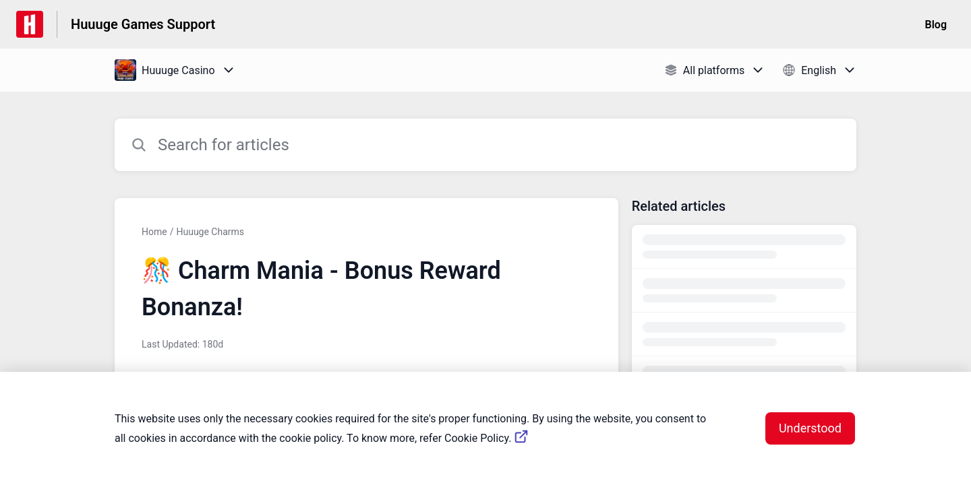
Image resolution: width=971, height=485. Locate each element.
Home (154, 231)
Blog (936, 24)
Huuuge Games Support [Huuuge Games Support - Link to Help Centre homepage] (143, 24)
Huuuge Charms (210, 231)
